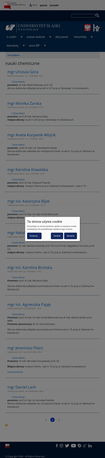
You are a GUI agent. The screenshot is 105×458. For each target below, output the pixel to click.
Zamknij (57, 236)
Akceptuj (70, 236)
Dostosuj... (34, 236)
